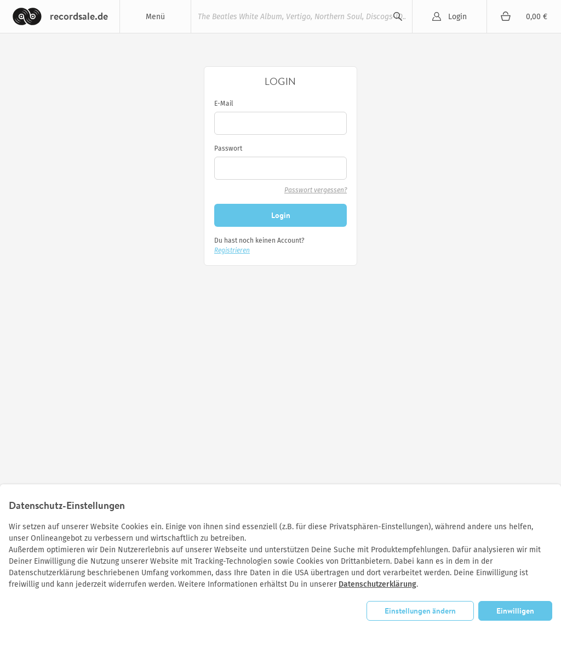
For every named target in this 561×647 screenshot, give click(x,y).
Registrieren (232, 250)
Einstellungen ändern (420, 610)
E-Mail (223, 103)
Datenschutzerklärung (377, 584)
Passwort (228, 148)
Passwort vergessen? (315, 190)
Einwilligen (515, 610)
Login (457, 16)
